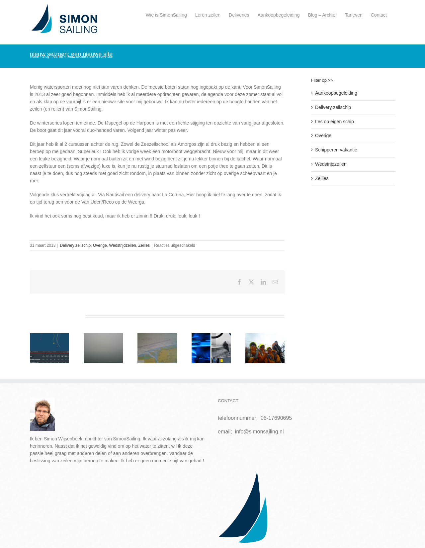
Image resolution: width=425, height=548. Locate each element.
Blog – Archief (52, 56)
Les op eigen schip (334, 121)
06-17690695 (276, 418)
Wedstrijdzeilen (122, 245)
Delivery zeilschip (75, 245)
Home (34, 56)
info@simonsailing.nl (259, 431)
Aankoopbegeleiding (336, 93)
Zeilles (144, 245)
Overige (100, 245)
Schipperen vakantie (336, 149)
